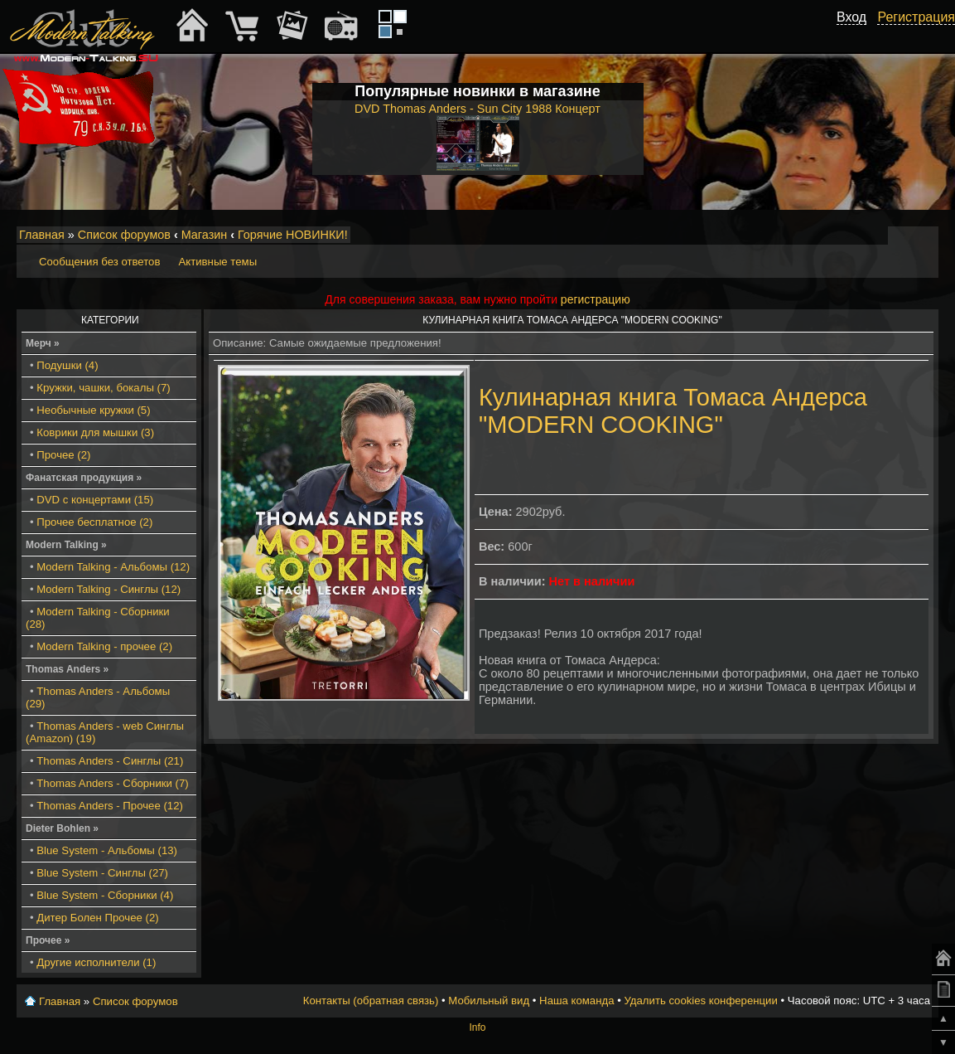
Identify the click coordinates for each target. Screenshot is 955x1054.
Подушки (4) (67, 365)
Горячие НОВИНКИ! (293, 234)
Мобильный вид (927, 235)
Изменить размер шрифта (904, 235)
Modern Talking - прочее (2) (104, 646)
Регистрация (916, 17)
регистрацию (595, 299)
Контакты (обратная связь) (371, 1000)
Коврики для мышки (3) (95, 432)
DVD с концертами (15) (94, 499)
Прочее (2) (63, 455)
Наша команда (576, 1000)
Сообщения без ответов (99, 261)
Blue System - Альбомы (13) (106, 850)
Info (477, 1027)
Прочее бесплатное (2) (94, 522)
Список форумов (124, 234)
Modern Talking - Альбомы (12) (113, 567)
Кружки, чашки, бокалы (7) (103, 387)
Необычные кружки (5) (93, 410)
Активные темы (217, 261)
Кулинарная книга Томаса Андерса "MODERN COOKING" (673, 411)
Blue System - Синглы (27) (102, 873)
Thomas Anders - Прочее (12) (109, 805)
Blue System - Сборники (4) (104, 895)
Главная (42, 234)
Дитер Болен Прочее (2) (97, 917)
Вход (851, 17)
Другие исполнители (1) (96, 962)
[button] (857, 35)
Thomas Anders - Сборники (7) (112, 783)
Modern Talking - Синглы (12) (108, 589)
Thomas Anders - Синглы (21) (109, 761)
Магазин (204, 234)
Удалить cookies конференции (700, 1000)
